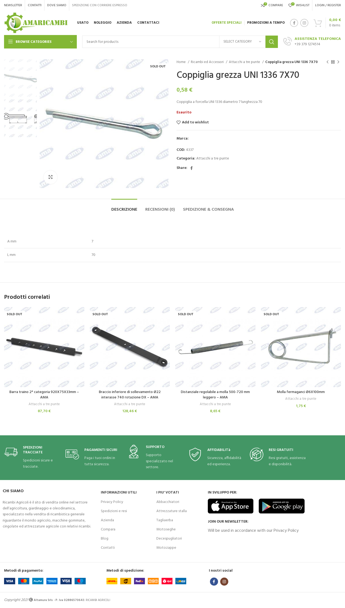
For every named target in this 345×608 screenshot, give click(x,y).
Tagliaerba (164, 520)
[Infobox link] (32, 457)
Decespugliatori (169, 539)
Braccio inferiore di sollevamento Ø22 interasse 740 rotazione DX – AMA (130, 395)
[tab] (124, 207)
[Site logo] (36, 23)
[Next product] (338, 62)
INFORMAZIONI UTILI (119, 492)
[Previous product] (327, 62)
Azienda (107, 520)
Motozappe (166, 548)
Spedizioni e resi (114, 511)
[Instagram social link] (304, 23)
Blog (104, 539)
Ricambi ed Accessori (208, 62)
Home (182, 62)
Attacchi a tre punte (245, 62)
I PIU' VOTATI (167, 492)
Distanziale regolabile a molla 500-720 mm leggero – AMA (215, 395)
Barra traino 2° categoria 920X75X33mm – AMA (44, 395)
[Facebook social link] (294, 23)
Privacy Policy (112, 502)
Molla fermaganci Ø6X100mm (301, 392)
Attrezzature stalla (171, 511)
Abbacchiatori (167, 502)
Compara (108, 529)
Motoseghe (166, 529)
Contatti (108, 548)
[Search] (180, 42)
